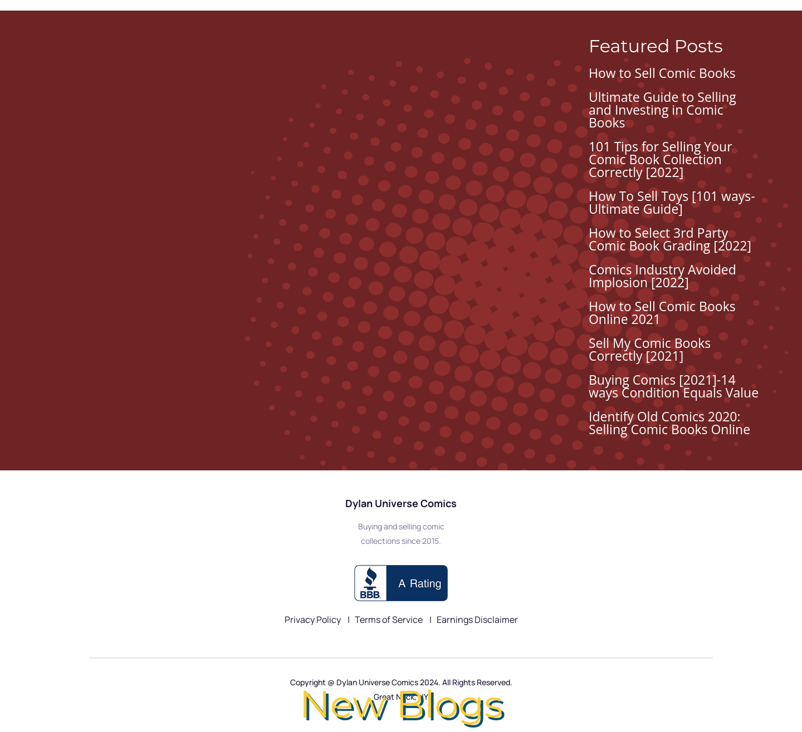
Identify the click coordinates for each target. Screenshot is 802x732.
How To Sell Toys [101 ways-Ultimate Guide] (672, 202)
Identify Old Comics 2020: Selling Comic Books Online (669, 422)
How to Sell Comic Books (662, 73)
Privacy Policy (314, 619)
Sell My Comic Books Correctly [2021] (650, 349)
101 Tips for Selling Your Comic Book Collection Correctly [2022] (660, 159)
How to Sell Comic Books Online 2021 (662, 312)
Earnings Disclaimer (477, 619)
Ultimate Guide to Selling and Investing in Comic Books (662, 109)
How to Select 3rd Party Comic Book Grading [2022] (670, 239)
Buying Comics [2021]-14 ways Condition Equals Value (674, 386)
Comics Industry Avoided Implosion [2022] (662, 276)
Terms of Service (389, 619)
